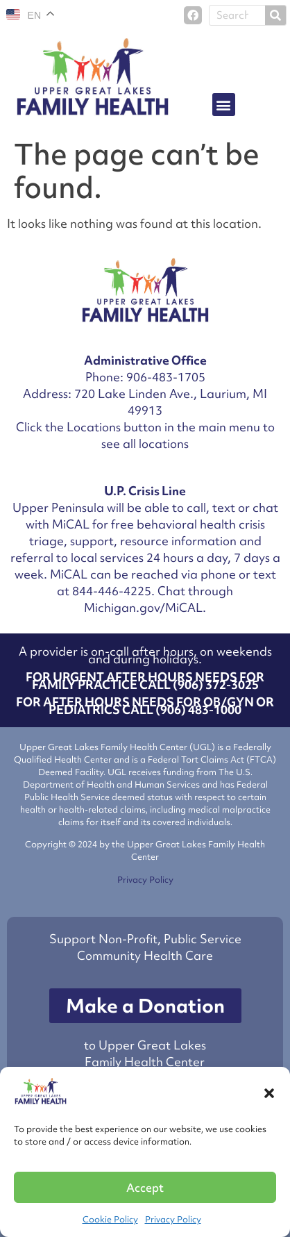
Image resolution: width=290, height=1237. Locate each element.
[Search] (275, 15)
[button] (269, 1093)
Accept (145, 1187)
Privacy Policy (173, 1219)
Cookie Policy (110, 1219)
